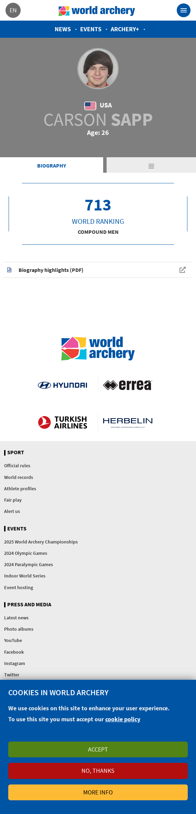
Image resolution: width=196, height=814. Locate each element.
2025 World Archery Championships (41, 542)
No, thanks (98, 771)
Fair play (13, 500)
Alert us (12, 511)
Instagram (14, 663)
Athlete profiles (20, 488)
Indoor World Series (24, 576)
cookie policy (122, 719)
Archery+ (125, 29)
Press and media (29, 604)
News (63, 29)
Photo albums (18, 629)
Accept (98, 749)
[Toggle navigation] (183, 10)
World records (18, 477)
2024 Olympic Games (25, 553)
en (13, 10)
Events (90, 29)
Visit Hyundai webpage (62, 384)
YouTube (13, 640)
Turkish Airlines (62, 422)
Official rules (17, 465)
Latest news (16, 618)
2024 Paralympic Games (28, 564)
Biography (51, 165)
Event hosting (18, 587)
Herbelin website (127, 422)
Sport (15, 452)
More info (98, 792)
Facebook (14, 652)
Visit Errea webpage (127, 384)
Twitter (11, 675)
